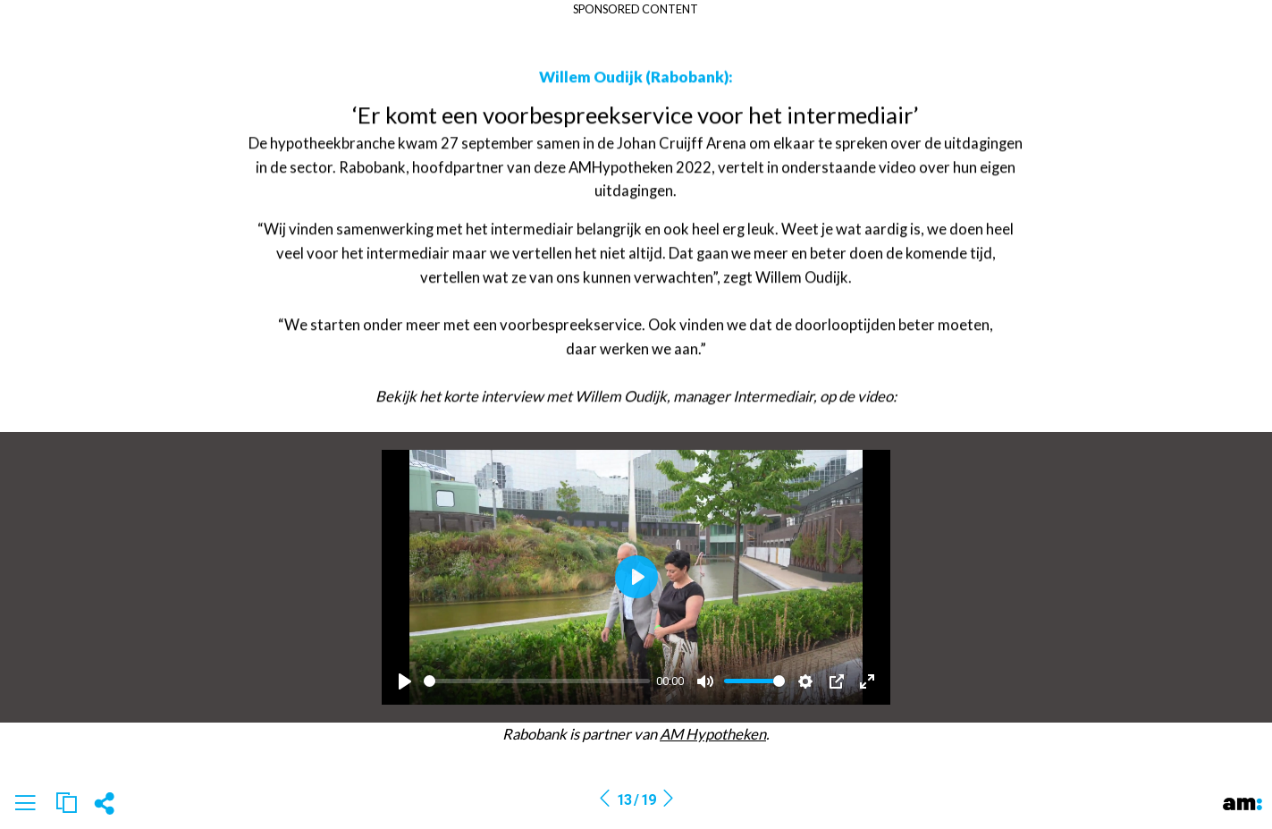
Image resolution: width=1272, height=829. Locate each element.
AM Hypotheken (713, 734)
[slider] (537, 681)
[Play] (405, 681)
